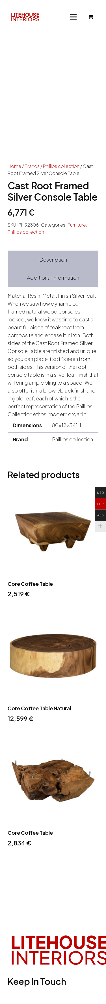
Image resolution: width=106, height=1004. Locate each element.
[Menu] (73, 17)
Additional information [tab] (53, 277)
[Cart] (91, 17)
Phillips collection (61, 166)
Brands (32, 166)
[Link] (25, 17)
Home (14, 166)
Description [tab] (53, 259)
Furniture (77, 225)
